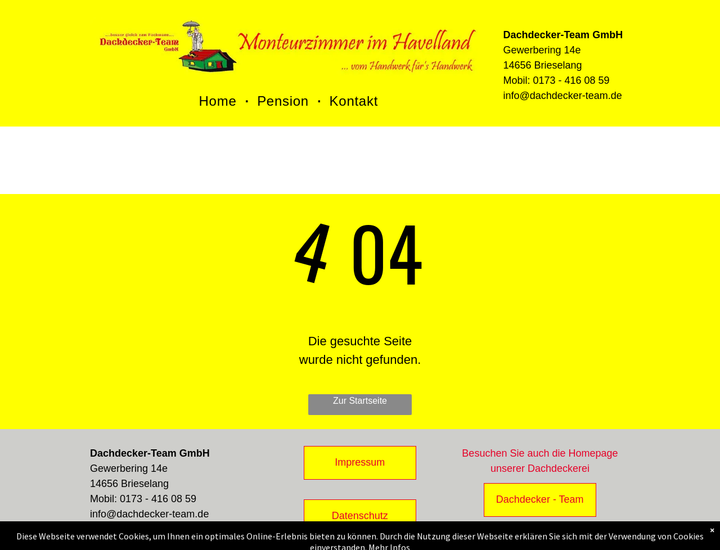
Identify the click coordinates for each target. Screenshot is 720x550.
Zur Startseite (360, 400)
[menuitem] (220, 101)
